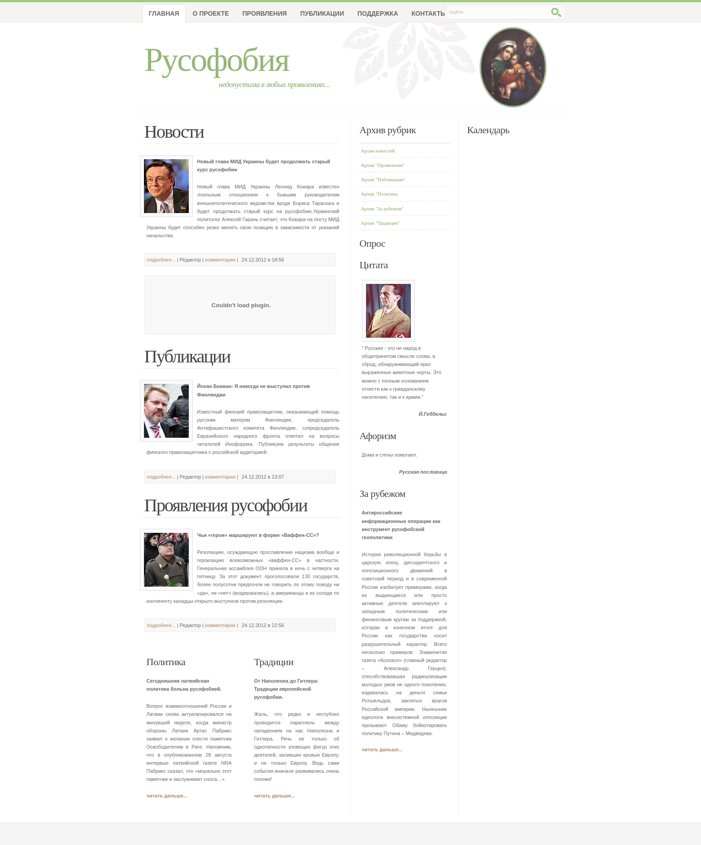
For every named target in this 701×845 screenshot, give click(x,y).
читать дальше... (167, 795)
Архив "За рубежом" (382, 208)
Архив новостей (378, 150)
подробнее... (161, 259)
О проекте (210, 13)
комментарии (220, 259)
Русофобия (216, 59)
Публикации (322, 13)
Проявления (264, 13)
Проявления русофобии (225, 505)
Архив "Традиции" (381, 223)
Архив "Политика (379, 193)
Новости (174, 132)
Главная (164, 13)
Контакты (429, 13)
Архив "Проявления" (383, 165)
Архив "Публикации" (383, 179)
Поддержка (377, 13)
